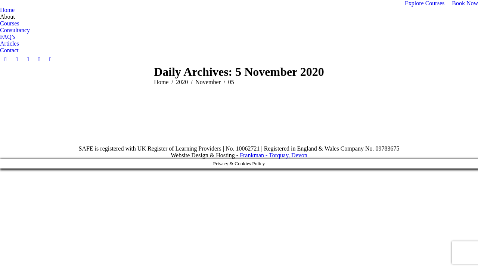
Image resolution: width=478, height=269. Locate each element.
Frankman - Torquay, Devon (273, 155)
